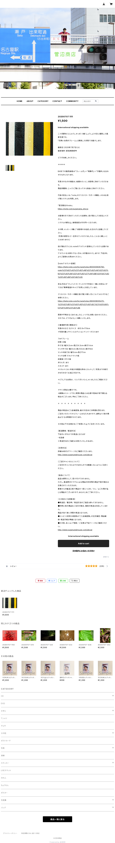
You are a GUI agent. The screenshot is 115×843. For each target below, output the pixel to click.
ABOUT (30, 101)
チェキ (3, 726)
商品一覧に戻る (57, 819)
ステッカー (5, 763)
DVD (3, 703)
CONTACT (57, 101)
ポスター (4, 793)
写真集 (3, 800)
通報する (106, 557)
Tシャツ (4, 718)
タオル (3, 711)
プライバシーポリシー (10, 833)
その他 (3, 733)
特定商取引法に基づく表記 (30, 833)
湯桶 (3, 755)
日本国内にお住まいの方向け (83, 551)
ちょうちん (5, 785)
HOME (19, 101)
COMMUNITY (72, 101)
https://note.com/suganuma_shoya (73, 209)
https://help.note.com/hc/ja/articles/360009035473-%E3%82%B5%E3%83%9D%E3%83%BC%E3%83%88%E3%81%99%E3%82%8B (83, 304)
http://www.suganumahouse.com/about (75, 455)
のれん (3, 778)
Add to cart (83, 543)
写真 (3, 748)
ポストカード (6, 741)
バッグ (3, 808)
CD (2, 696)
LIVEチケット (6, 770)
